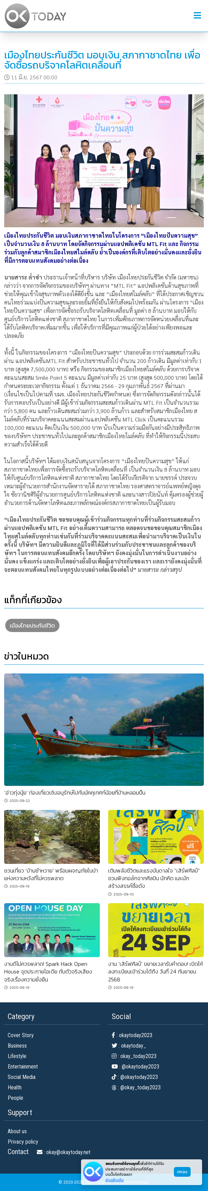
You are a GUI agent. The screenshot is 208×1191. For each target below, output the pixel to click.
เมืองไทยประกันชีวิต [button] (32, 625)
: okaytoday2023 (132, 1035)
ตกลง (182, 1172)
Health (15, 1087)
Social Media (21, 1077)
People (15, 1098)
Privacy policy (23, 1141)
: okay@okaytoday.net (63, 1152)
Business (17, 1045)
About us (17, 1131)
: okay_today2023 (134, 1056)
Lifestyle (17, 1056)
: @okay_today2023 (136, 1087)
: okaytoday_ (129, 1045)
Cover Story (21, 1035)
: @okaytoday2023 (135, 1066)
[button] (197, 16)
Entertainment (23, 1066)
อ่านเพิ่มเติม (114, 1180)
